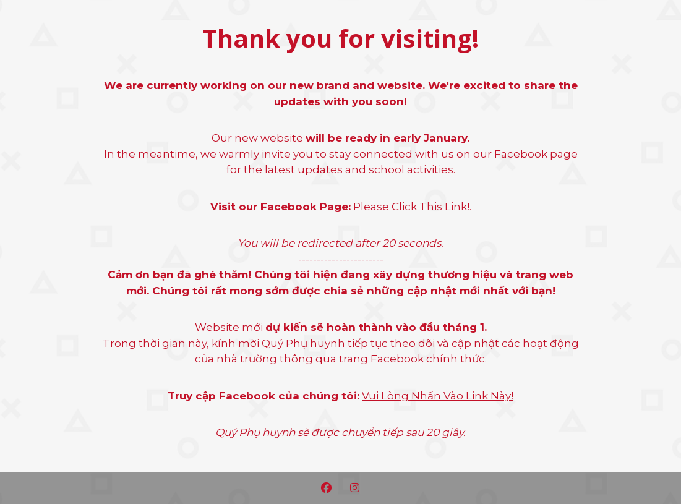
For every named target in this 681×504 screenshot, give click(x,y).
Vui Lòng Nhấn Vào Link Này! (437, 396)
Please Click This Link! (411, 206)
